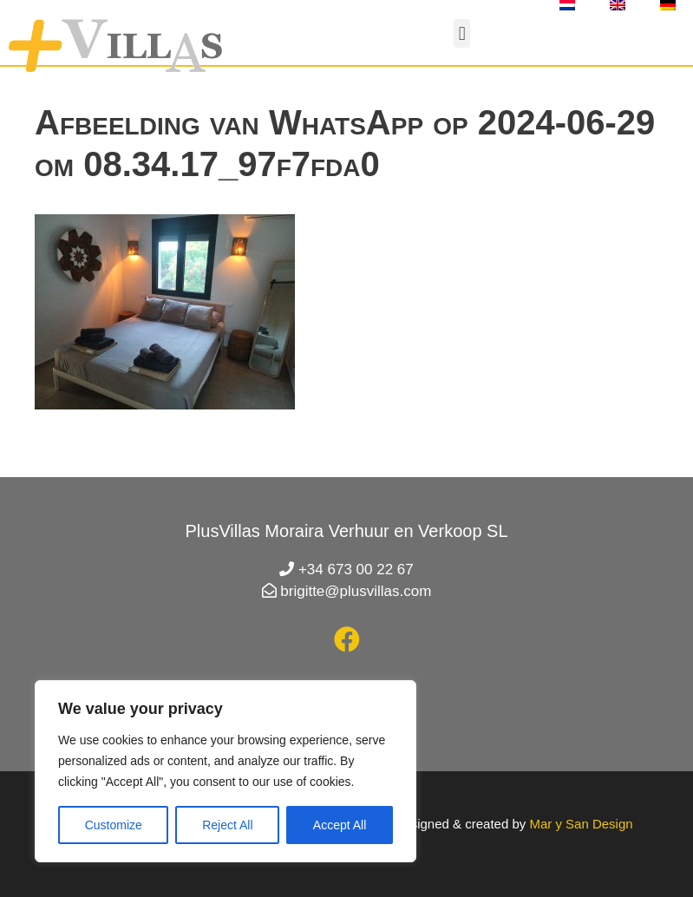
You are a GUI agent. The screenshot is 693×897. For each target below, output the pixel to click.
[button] (462, 33)
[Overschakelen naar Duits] (668, 5)
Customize (113, 825)
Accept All (339, 825)
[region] (225, 771)
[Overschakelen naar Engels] (617, 5)
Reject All (227, 825)
